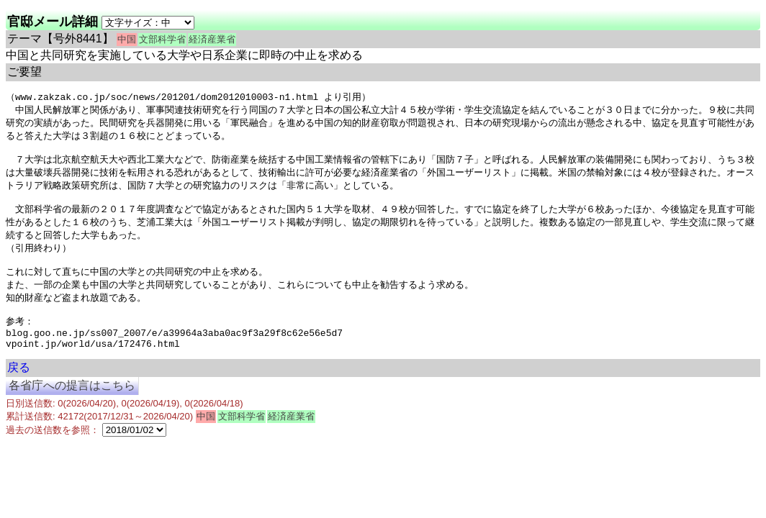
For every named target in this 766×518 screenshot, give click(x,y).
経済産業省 (212, 39)
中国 (126, 39)
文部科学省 (162, 39)
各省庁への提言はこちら (72, 409)
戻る (18, 391)
